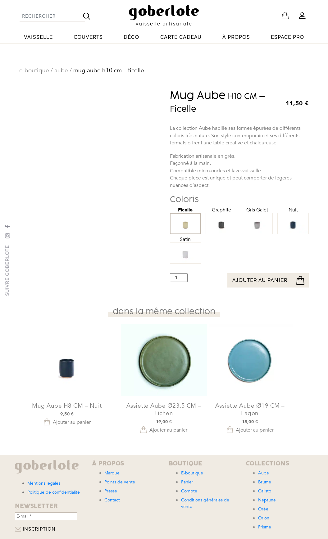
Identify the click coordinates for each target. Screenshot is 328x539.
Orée (263, 509)
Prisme (264, 527)
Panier (187, 482)
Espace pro (287, 37)
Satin (185, 246)
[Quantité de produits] (179, 277)
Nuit (293, 216)
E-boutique (34, 70)
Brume (264, 482)
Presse (110, 491)
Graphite (221, 216)
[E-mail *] (46, 516)
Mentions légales (43, 483)
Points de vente (119, 482)
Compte (189, 491)
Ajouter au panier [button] (72, 422)
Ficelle (185, 216)
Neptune (267, 500)
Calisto (264, 491)
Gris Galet (257, 216)
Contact (112, 500)
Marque (112, 473)
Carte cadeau (181, 37)
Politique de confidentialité (53, 492)
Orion (263, 518)
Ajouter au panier (259, 280)
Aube (61, 70)
